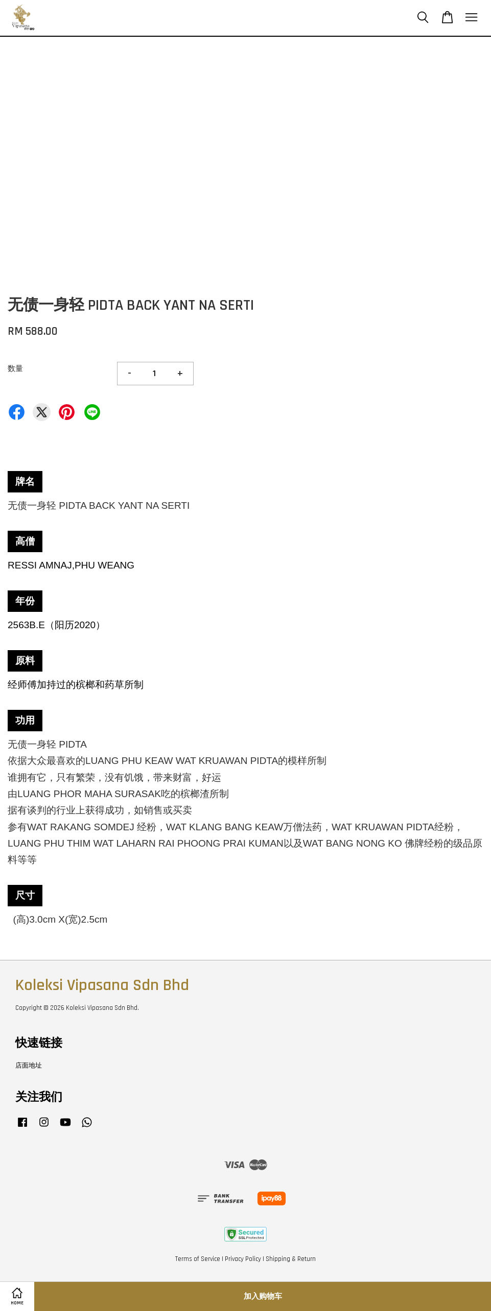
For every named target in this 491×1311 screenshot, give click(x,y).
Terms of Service (197, 1259)
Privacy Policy (243, 1259)
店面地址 (28, 1065)
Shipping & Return (291, 1259)
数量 (15, 369)
